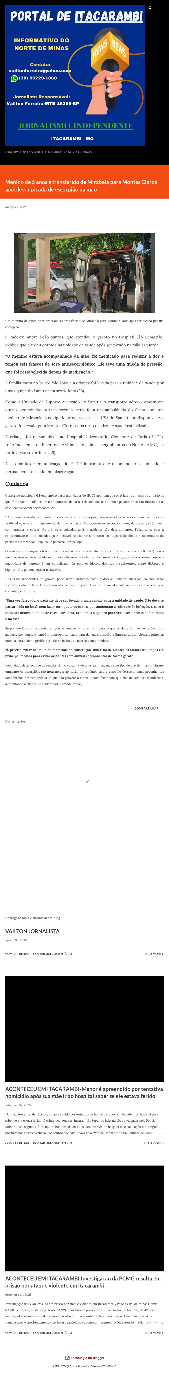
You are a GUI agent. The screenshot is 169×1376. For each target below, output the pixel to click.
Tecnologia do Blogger (84, 1358)
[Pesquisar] (150, 8)
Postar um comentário (52, 954)
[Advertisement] (84, 870)
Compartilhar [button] (146, 708)
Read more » (154, 954)
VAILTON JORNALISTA (32, 931)
